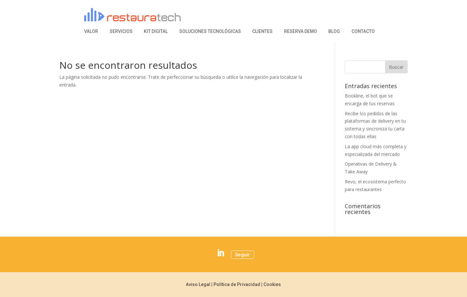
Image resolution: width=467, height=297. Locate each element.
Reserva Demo (300, 31)
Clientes (262, 31)
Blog (334, 31)
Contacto (363, 31)
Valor (91, 31)
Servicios (121, 31)
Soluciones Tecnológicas (210, 31)
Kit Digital (156, 31)
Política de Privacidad (237, 284)
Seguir (242, 255)
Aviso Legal (198, 284)
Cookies (272, 284)
